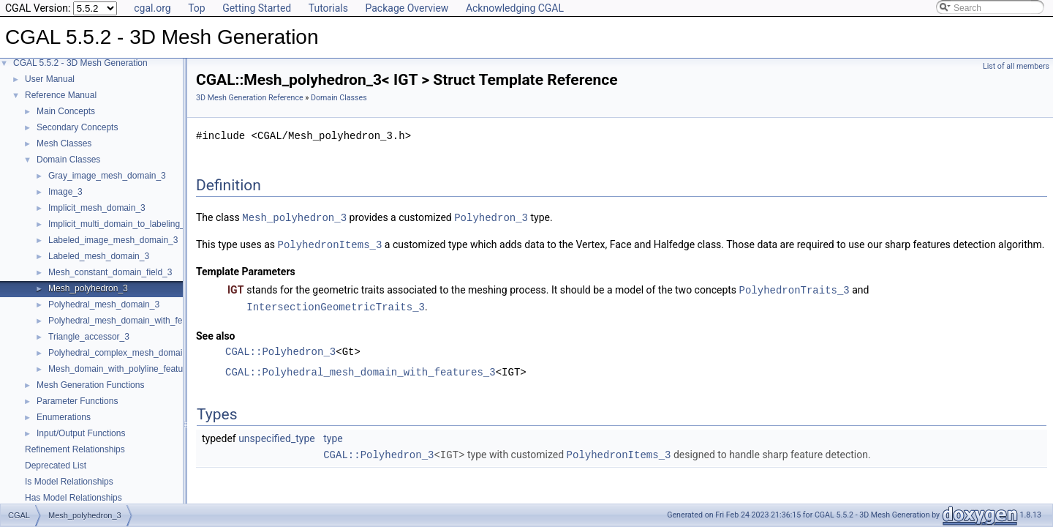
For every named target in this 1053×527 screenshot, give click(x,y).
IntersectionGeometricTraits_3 (335, 304)
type (333, 435)
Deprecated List (55, 465)
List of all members (1016, 66)
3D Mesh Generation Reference (249, 97)
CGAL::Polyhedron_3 (280, 349)
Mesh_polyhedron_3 (88, 288)
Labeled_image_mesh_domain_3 (113, 240)
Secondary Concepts (77, 127)
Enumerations (64, 417)
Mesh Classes (64, 143)
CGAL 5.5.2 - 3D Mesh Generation (80, 63)
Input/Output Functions (81, 433)
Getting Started (256, 8)
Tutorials (328, 8)
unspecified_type (276, 435)
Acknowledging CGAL (515, 8)
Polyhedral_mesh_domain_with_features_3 (132, 320)
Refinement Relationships (75, 449)
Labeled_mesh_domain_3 (98, 256)
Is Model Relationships (69, 481)
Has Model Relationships (73, 498)
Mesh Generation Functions (90, 385)
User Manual (50, 79)
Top (196, 8)
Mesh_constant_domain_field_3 (110, 272)
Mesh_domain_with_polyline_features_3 (126, 369)
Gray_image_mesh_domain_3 (107, 176)
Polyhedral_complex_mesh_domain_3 (122, 353)
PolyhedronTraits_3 (794, 288)
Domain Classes (68, 159)
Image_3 (65, 192)
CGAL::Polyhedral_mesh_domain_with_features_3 (360, 369)
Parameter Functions (77, 401)
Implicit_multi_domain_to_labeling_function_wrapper (150, 224)
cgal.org (152, 8)
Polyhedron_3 (491, 217)
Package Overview (406, 8)
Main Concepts (66, 111)
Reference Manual (61, 95)
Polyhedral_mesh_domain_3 (103, 304)
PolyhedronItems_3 (330, 243)
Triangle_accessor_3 (88, 337)
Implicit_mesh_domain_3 (97, 208)
